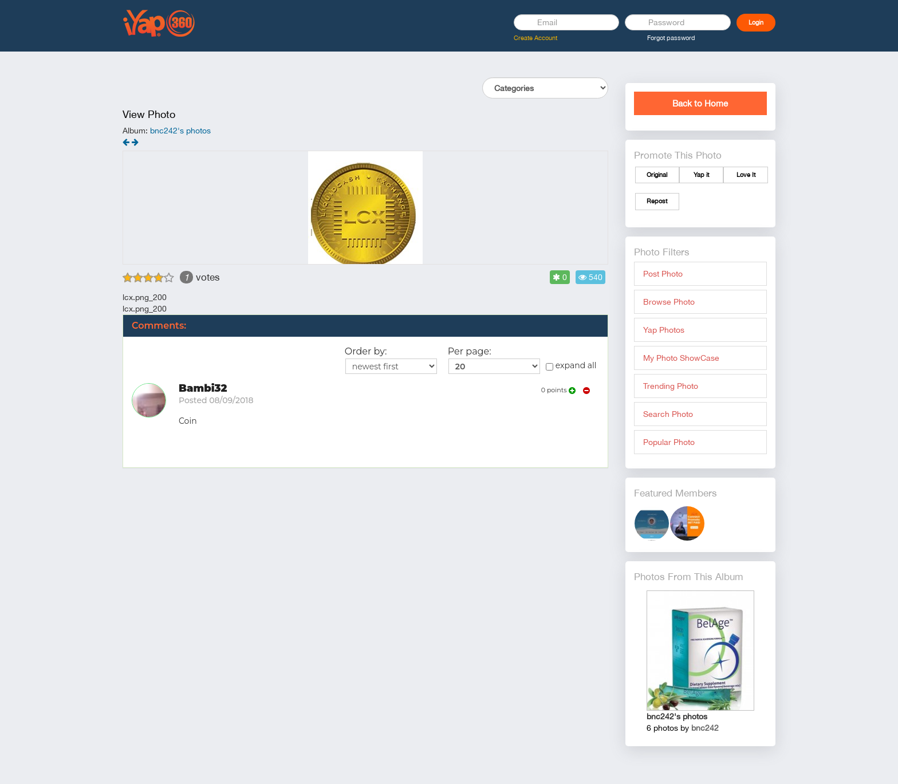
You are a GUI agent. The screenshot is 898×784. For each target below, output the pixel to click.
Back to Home (700, 103)
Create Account (535, 37)
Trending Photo (670, 386)
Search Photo (668, 414)
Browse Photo (669, 301)
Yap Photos (663, 329)
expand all (571, 365)
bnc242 (705, 727)
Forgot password (671, 37)
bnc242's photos (180, 130)
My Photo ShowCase (681, 358)
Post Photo (663, 273)
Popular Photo (669, 442)
